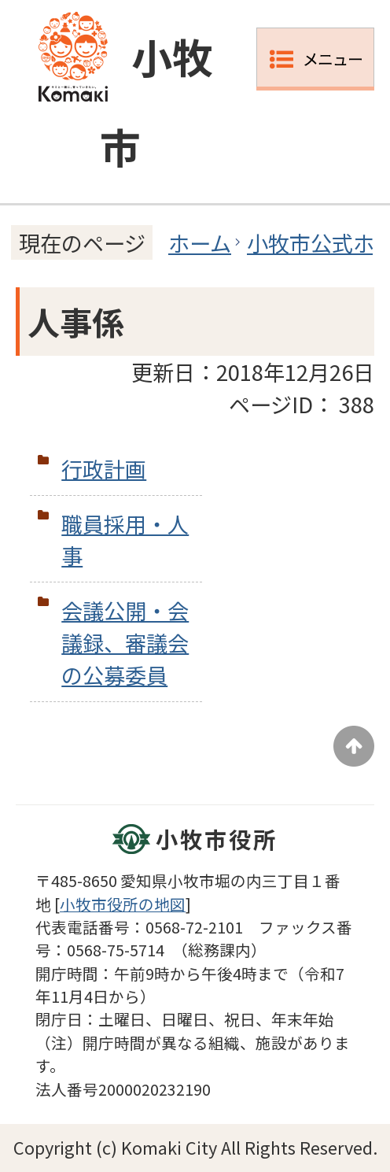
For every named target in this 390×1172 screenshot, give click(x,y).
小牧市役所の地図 (123, 904)
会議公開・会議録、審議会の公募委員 (125, 642)
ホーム (199, 242)
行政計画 (103, 468)
